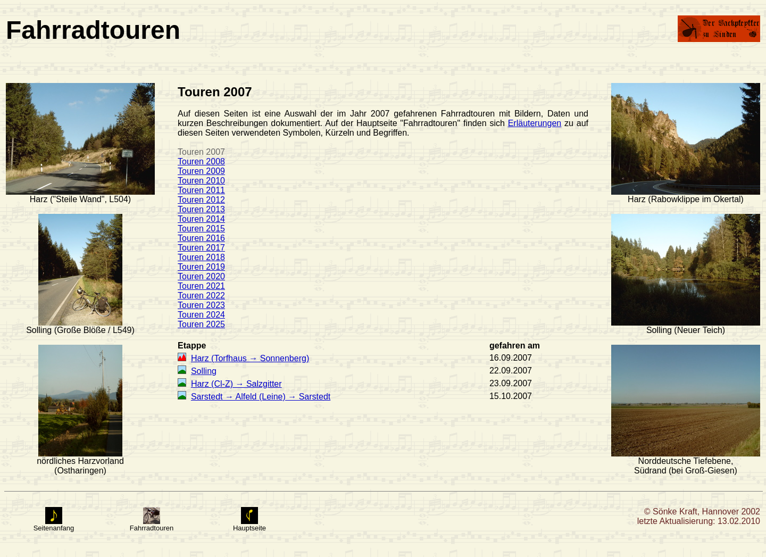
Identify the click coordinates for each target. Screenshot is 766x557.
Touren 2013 (201, 209)
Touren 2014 (201, 218)
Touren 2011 (201, 190)
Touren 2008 (201, 161)
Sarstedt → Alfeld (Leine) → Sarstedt (260, 396)
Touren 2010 (201, 180)
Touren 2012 (201, 199)
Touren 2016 (201, 238)
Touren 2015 (201, 228)
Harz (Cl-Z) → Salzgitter (236, 383)
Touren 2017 (201, 247)
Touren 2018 (201, 257)
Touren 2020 (201, 276)
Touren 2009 (201, 171)
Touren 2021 (201, 285)
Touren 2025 (201, 324)
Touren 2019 (201, 266)
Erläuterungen (535, 123)
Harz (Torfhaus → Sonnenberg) (250, 358)
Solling (204, 371)
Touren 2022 (201, 295)
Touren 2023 (201, 305)
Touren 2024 (201, 314)
